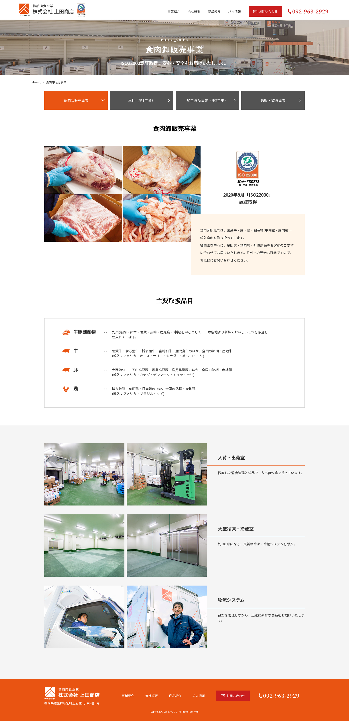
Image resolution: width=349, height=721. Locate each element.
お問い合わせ (268, 11)
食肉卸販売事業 (76, 100)
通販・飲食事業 (273, 100)
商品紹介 (214, 11)
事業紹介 (174, 11)
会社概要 (194, 11)
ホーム (36, 82)
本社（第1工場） (141, 100)
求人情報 (234, 11)
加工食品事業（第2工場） (207, 100)
